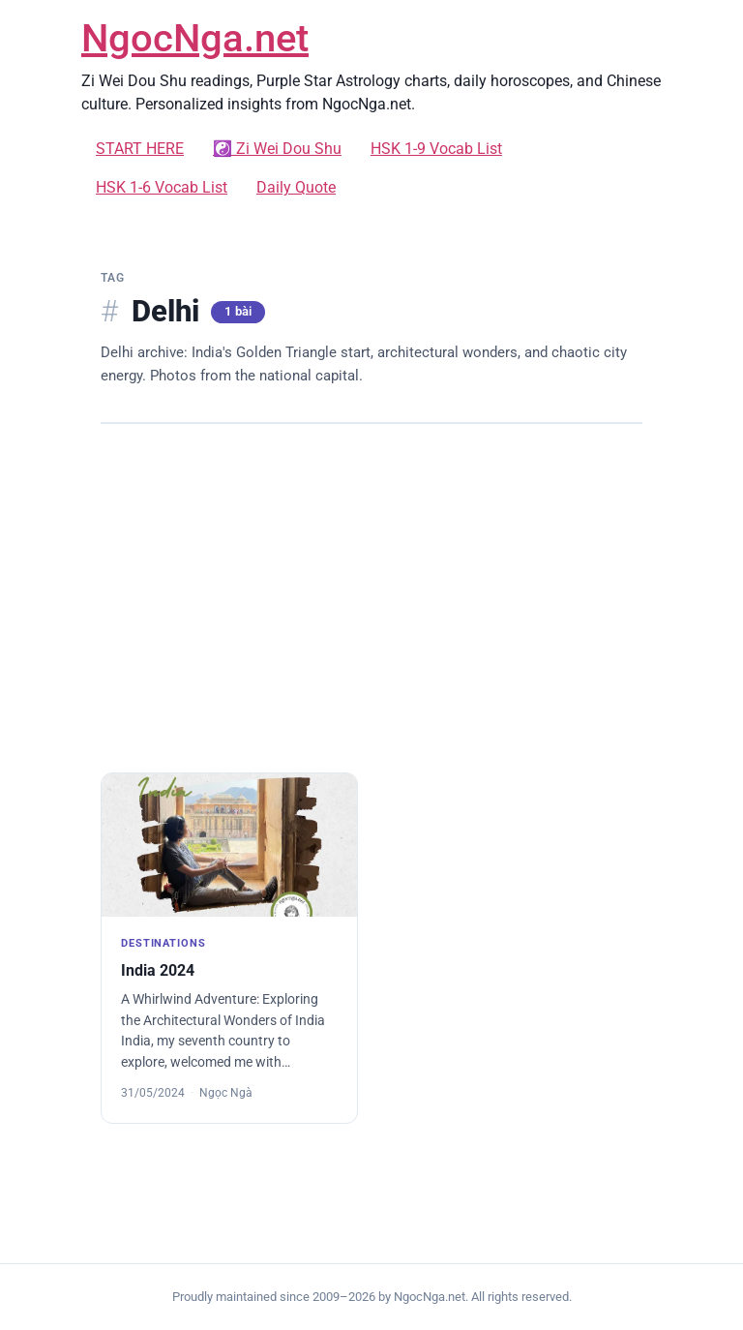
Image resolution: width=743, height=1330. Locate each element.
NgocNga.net (195, 38)
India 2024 (157, 970)
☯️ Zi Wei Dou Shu (277, 148)
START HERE (140, 148)
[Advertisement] (371, 598)
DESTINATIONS (163, 943)
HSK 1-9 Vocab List (436, 148)
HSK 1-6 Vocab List (161, 187)
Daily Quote (296, 187)
